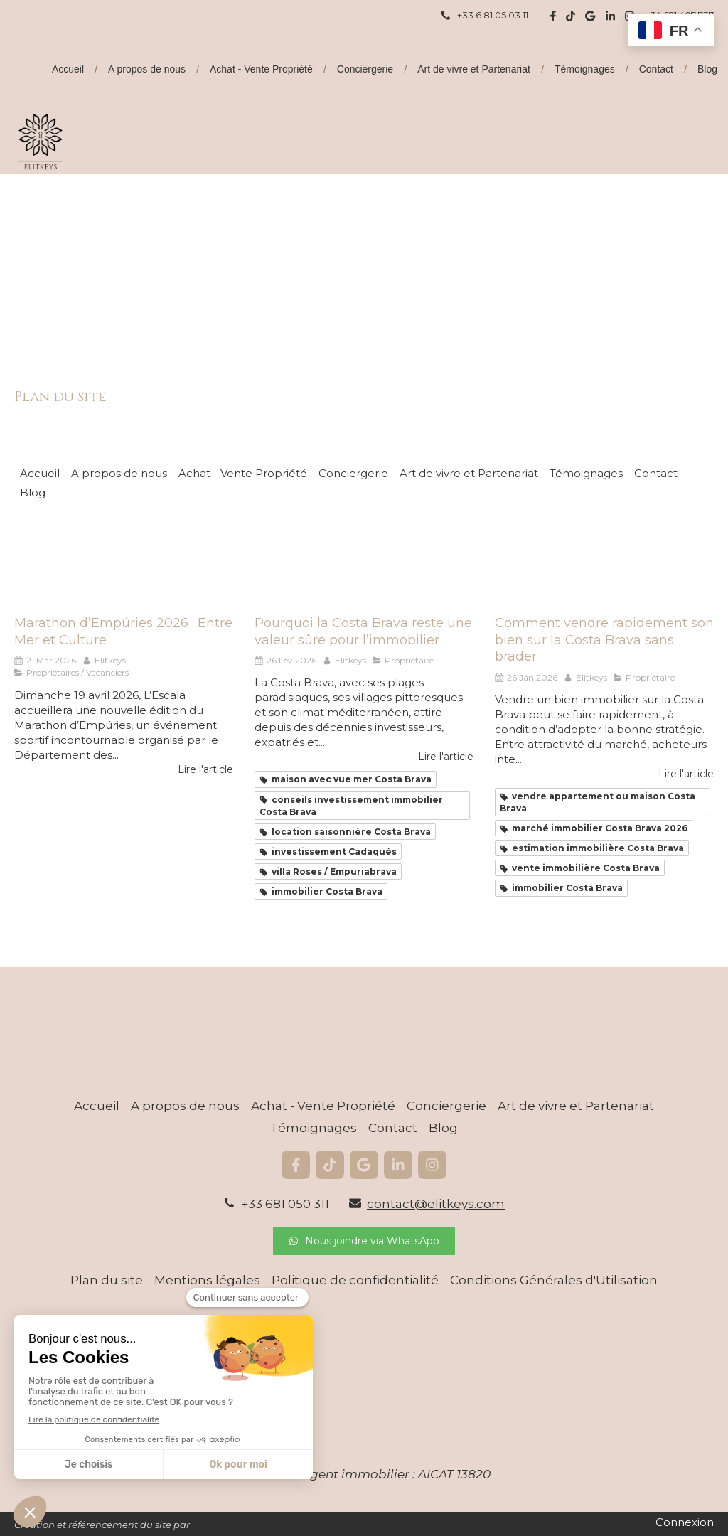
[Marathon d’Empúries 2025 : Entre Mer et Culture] (123, 564)
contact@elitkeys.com (436, 1204)
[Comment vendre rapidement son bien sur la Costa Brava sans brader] (604, 564)
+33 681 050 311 (285, 1204)
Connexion (684, 1522)
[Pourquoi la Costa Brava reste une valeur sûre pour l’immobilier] (364, 564)
